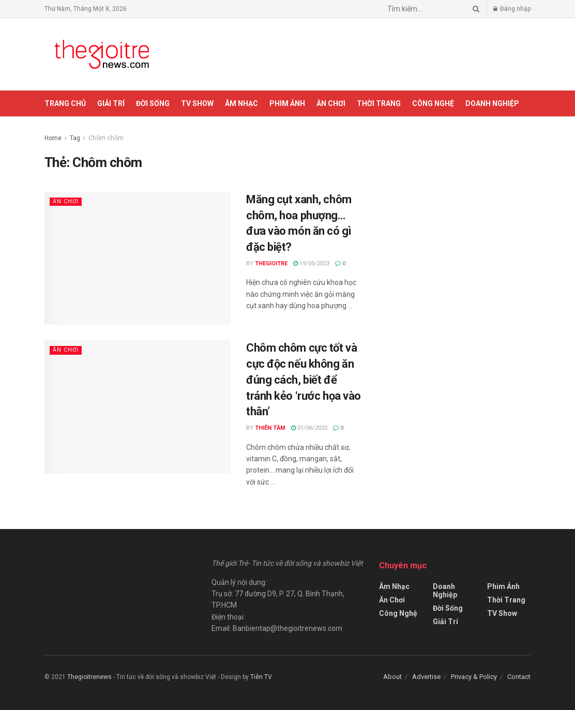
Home (53, 138)
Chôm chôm (106, 138)
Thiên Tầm (270, 428)
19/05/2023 (311, 263)
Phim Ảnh (287, 103)
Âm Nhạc (241, 103)
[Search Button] (474, 9)
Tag (75, 138)
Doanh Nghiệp (492, 103)
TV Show (197, 103)
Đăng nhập (512, 8)
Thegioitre (271, 263)
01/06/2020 (309, 428)
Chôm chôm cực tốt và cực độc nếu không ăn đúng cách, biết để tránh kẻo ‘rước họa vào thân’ (303, 379)
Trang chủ (65, 103)
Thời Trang (379, 103)
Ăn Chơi (330, 103)
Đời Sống (153, 103)
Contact (519, 677)
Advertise (426, 677)
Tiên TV (260, 677)
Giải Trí (111, 103)
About (392, 677)
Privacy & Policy (474, 677)
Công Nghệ (433, 103)
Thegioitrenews (90, 677)
